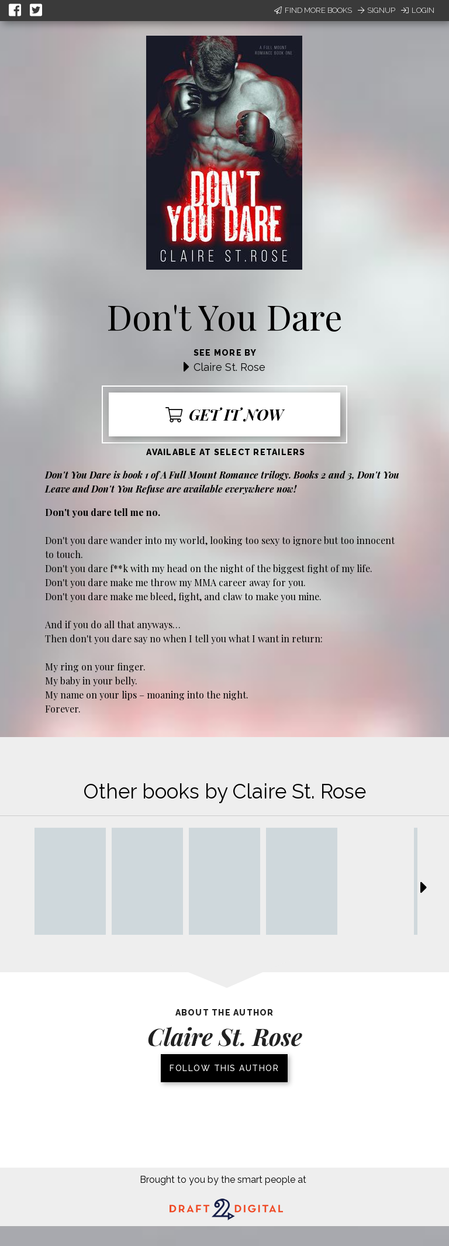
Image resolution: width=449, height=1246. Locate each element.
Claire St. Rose (229, 367)
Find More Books (313, 10)
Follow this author (224, 1068)
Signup (376, 10)
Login (417, 10)
